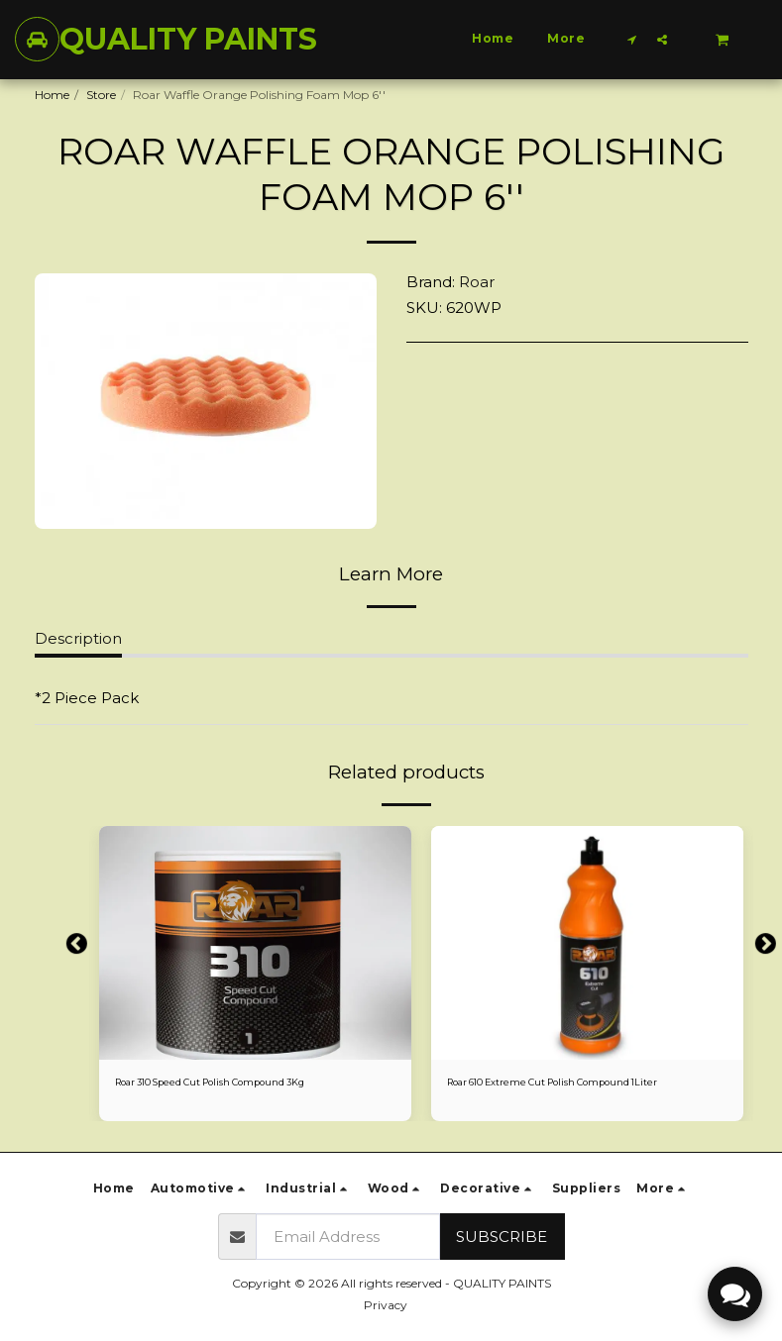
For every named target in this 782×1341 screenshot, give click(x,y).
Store (101, 94)
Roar (477, 281)
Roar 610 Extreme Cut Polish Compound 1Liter (580, 1084)
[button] (632, 39)
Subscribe (501, 1236)
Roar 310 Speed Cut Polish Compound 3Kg (237, 1084)
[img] (255, 943)
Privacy (385, 1304)
